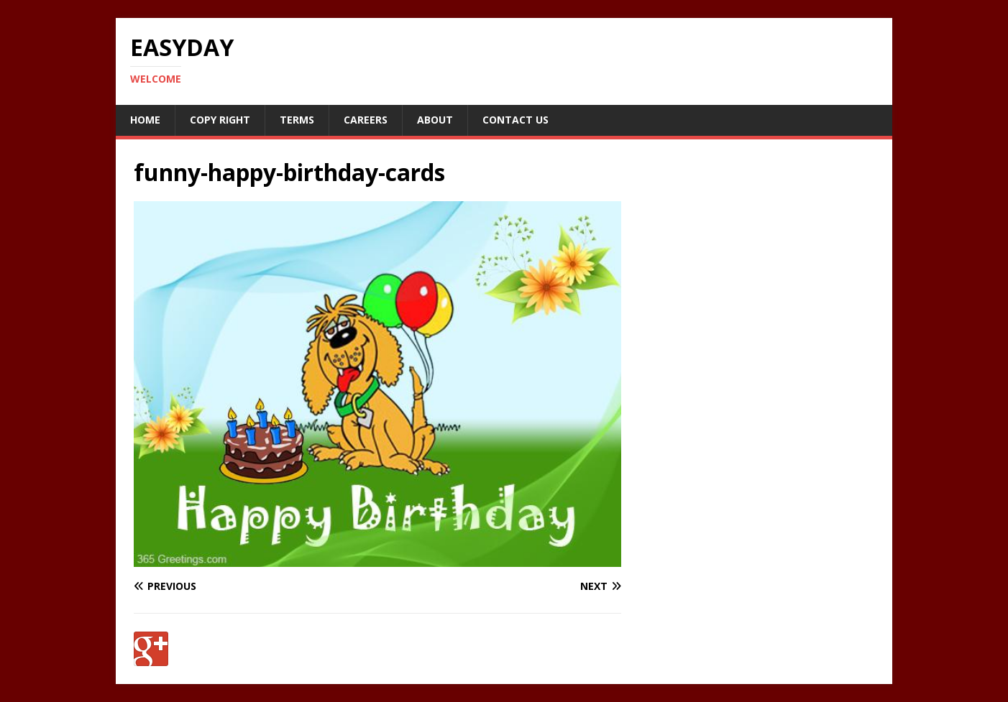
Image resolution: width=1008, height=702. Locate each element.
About (435, 119)
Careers (366, 119)
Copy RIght (220, 119)
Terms (297, 119)
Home (145, 119)
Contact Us (515, 119)
